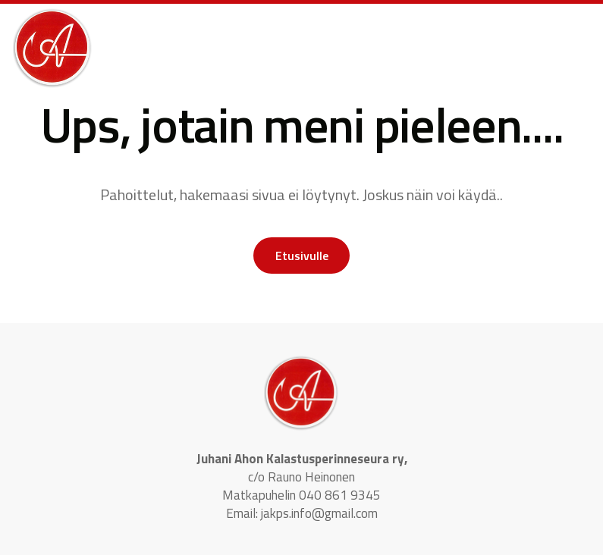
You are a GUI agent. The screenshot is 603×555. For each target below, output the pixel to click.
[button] (489, 34)
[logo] (53, 48)
